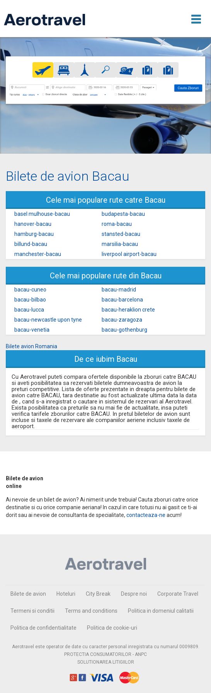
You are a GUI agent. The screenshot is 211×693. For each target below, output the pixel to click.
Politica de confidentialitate (43, 628)
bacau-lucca (29, 310)
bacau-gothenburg (124, 330)
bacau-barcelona (122, 300)
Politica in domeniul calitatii (161, 611)
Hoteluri (65, 594)
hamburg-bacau (34, 234)
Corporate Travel (177, 594)
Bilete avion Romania (31, 346)
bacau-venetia (31, 330)
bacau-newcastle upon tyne (48, 320)
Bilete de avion (28, 594)
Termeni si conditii (32, 611)
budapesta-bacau (123, 214)
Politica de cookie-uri (112, 628)
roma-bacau (117, 224)
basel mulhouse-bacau (42, 214)
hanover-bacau (32, 224)
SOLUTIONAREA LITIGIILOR (105, 662)
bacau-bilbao (30, 300)
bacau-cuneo (30, 289)
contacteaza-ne (145, 515)
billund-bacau (30, 244)
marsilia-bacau (120, 244)
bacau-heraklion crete (128, 310)
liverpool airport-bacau (129, 254)
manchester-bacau (37, 254)
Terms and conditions (91, 611)
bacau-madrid (119, 289)
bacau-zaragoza (122, 320)
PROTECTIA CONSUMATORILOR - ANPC (105, 654)
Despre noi (134, 594)
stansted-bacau (121, 234)
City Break (98, 594)
